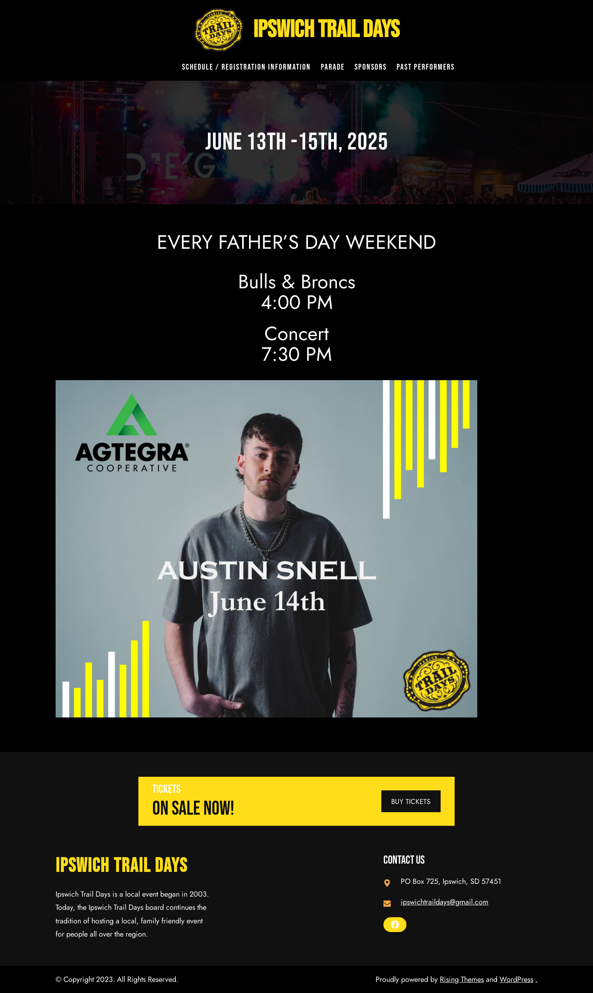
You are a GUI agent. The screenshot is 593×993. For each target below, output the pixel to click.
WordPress (516, 979)
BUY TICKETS (410, 801)
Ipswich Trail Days (326, 29)
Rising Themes (462, 979)
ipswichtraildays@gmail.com (444, 902)
